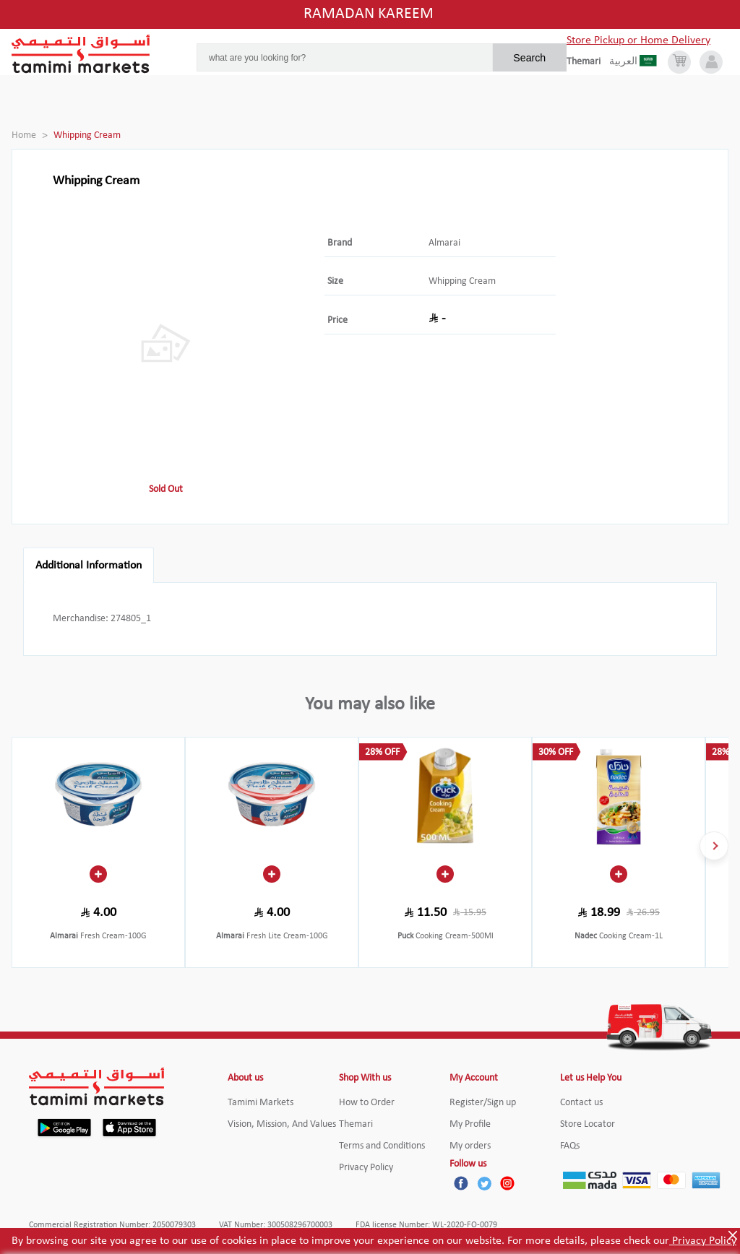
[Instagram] (507, 1183)
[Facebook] (461, 1183)
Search (529, 58)
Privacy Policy (702, 1241)
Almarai (444, 243)
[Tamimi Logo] (81, 54)
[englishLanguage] (588, 62)
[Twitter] (484, 1183)
